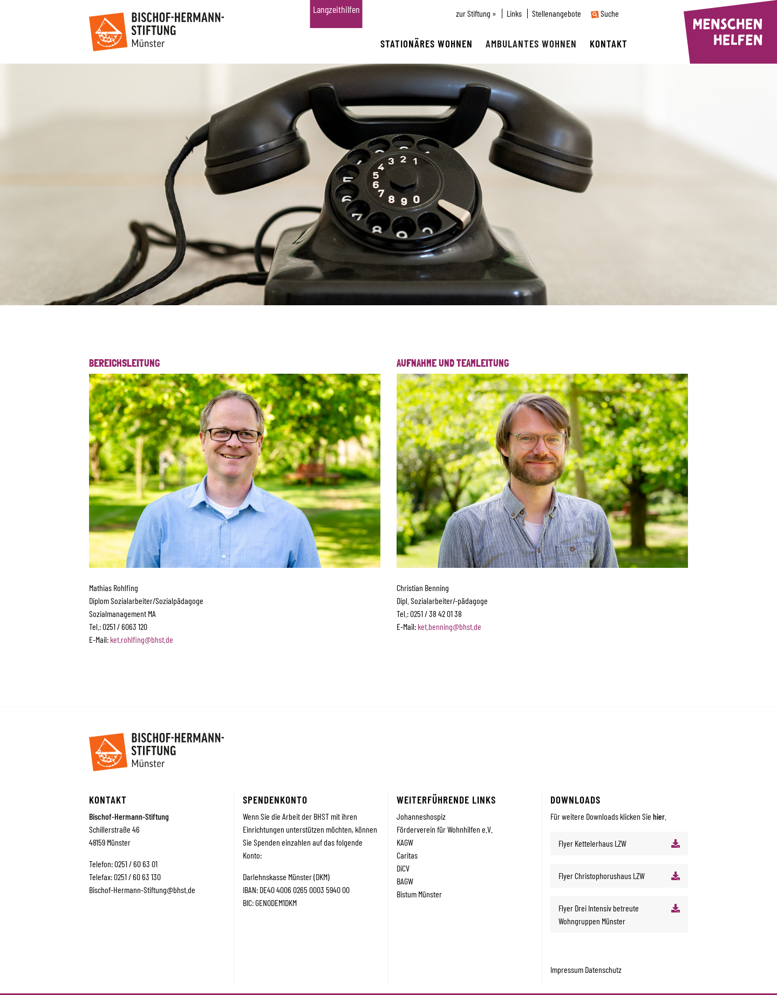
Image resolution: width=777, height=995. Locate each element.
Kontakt (609, 43)
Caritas (407, 855)
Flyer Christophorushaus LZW (601, 875)
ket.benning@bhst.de (449, 626)
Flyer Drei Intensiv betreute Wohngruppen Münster (598, 914)
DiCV (403, 868)
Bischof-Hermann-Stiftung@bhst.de (142, 889)
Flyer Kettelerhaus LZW (592, 843)
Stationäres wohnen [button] (426, 43)
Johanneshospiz (421, 816)
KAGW (405, 842)
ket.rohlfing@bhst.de (141, 639)
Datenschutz (603, 969)
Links (514, 13)
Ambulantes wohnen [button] (531, 43)
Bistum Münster (419, 894)
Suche (605, 13)
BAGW (405, 881)
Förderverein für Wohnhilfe (436, 829)
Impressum (567, 969)
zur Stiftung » (476, 13)
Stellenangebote (556, 13)
